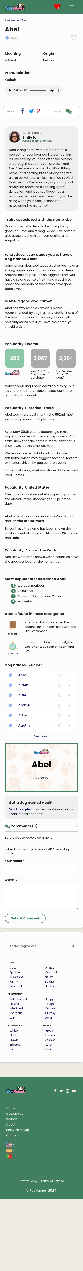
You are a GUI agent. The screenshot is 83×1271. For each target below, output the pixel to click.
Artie (22, 831)
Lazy (13, 1134)
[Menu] (71, 7)
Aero (22, 791)
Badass (50, 1097)
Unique (49, 1084)
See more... (41, 852)
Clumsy (50, 1129)
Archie (24, 821)
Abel (24, 20)
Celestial (51, 1088)
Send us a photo (22, 925)
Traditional (17, 1093)
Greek (49, 1146)
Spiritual (15, 1088)
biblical (13, 744)
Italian (49, 1160)
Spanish (50, 1156)
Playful (14, 1120)
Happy (49, 1115)
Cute (13, 1084)
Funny (14, 1097)
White (14, 1146)
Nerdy (49, 1093)
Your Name (14, 977)
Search (11, 1235)
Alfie (22, 811)
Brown (14, 1156)
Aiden (23, 801)
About (11, 1240)
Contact (12, 1251)
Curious (50, 1124)
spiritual (12, 764)
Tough (49, 1120)
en (10, 1260)
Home (10, 1224)
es (10, 1266)
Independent (18, 1115)
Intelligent (16, 1124)
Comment (14, 996)
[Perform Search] (73, 1062)
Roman (50, 1151)
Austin (24, 841)
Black (13, 1151)
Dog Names (12, 20)
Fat (12, 1165)
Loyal (48, 1134)
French (49, 1165)
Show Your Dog (17, 1246)
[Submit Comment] (25, 1034)
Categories (14, 1229)
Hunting (50, 1102)
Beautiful (16, 1102)
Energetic (16, 1129)
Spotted (15, 1160)
